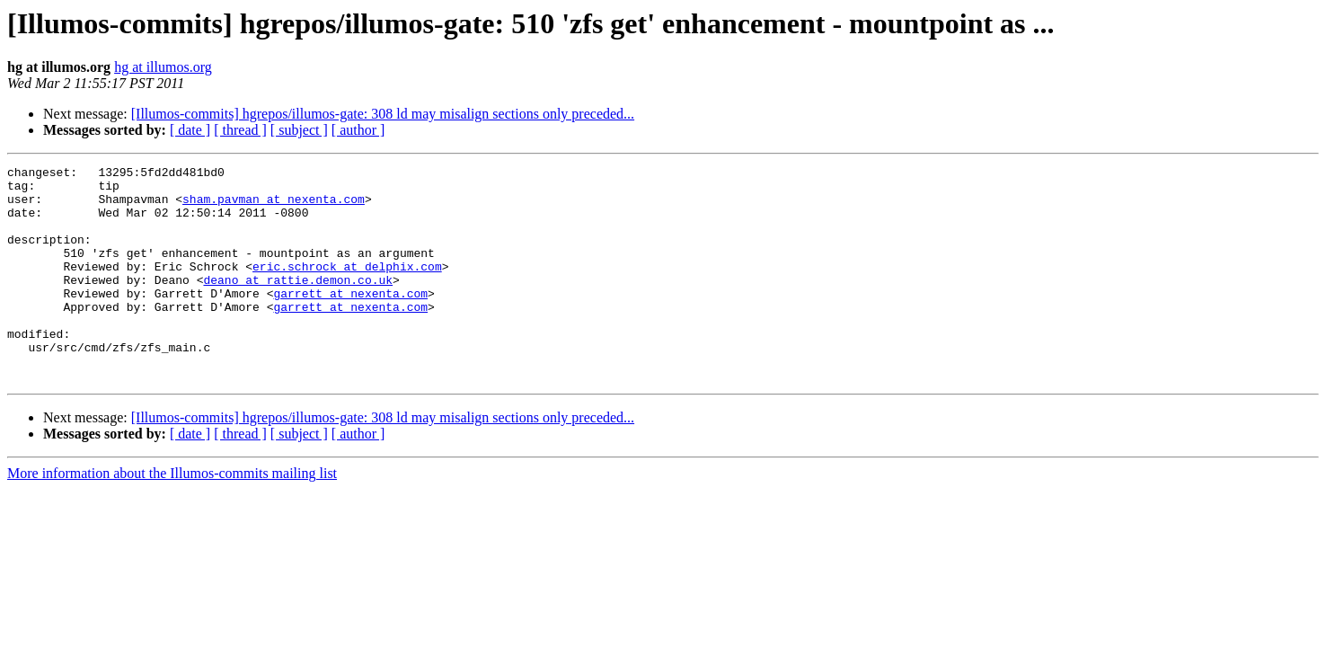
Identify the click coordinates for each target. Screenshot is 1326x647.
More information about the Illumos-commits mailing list (172, 516)
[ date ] (190, 129)
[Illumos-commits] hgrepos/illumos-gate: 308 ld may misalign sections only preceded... (382, 113)
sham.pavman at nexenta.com (273, 207)
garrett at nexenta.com (350, 320)
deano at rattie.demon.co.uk (298, 304)
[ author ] (358, 129)
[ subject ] (299, 129)
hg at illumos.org (163, 67)
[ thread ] (240, 129)
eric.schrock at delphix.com (347, 287)
